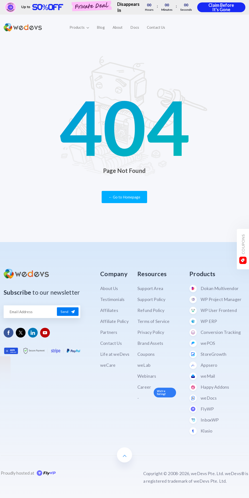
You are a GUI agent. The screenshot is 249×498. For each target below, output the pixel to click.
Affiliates (109, 310)
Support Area (150, 288)
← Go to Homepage (124, 197)
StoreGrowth (207, 354)
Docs (134, 27)
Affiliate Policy (114, 321)
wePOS (202, 343)
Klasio (200, 431)
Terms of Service (153, 321)
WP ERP (203, 321)
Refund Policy (150, 310)
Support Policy (151, 299)
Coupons (146, 354)
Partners (108, 332)
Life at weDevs (114, 354)
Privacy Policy (150, 332)
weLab (144, 365)
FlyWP (201, 409)
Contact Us (156, 27)
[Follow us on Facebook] (9, 333)
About (118, 27)
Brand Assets (150, 343)
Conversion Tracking (215, 332)
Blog (101, 27)
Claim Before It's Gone (221, 7)
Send (68, 312)
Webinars (146, 376)
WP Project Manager (215, 299)
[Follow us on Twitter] (21, 333)
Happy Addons (209, 387)
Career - (156, 392)
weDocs (203, 398)
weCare (108, 365)
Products (79, 27)
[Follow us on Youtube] (45, 333)
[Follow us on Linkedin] (33, 333)
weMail (202, 376)
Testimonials (112, 299)
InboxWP (204, 420)
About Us (109, 288)
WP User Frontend (213, 310)
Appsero (203, 365)
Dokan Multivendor (214, 288)
